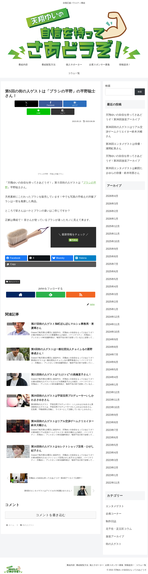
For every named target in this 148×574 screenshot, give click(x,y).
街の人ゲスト (12, 274)
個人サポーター (91, 565)
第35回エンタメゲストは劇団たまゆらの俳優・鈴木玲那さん (124, 170)
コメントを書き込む (50, 512)
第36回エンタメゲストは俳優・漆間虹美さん (124, 146)
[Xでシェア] (20, 104)
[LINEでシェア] (66, 104)
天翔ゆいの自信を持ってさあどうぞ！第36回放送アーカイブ (124, 117)
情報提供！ (127, 565)
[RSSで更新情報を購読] (57, 287)
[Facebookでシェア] (35, 104)
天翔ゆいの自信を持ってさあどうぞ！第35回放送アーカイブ (124, 158)
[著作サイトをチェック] (44, 287)
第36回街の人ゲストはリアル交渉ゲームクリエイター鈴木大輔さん (124, 132)
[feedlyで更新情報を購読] (50, 287)
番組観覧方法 (74, 565)
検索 (107, 85)
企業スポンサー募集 (110, 565)
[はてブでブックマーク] (50, 104)
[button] (81, 104)
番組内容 (61, 565)
